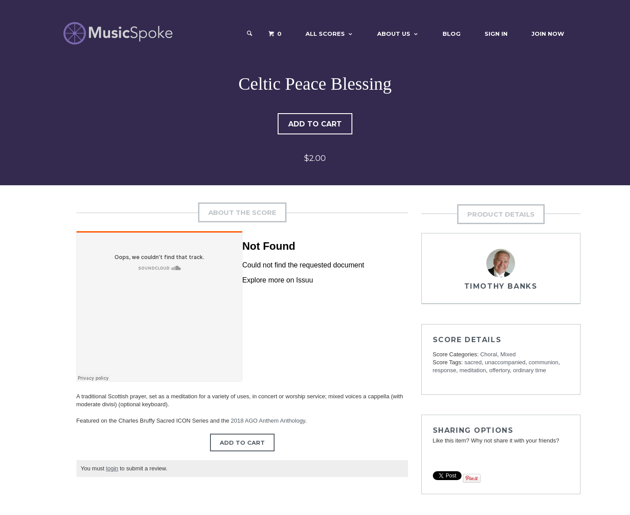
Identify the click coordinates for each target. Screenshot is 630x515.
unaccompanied (505, 363)
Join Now (547, 33)
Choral (488, 355)
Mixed (508, 355)
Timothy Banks (501, 287)
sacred (473, 363)
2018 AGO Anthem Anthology (268, 421)
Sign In (496, 33)
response (444, 371)
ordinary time (529, 371)
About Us (393, 33)
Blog (452, 33)
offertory (499, 371)
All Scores (325, 33)
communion (543, 363)
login (112, 469)
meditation (472, 371)
